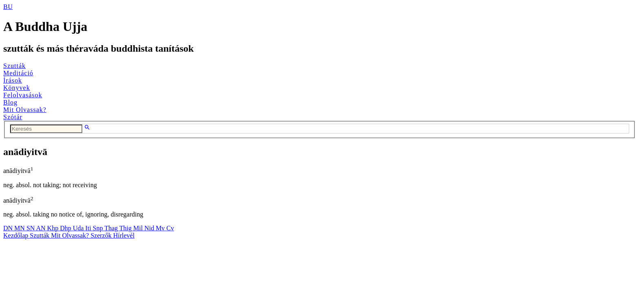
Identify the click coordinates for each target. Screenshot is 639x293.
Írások (12, 80)
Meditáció (18, 73)
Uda (79, 228)
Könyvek (16, 87)
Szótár (12, 117)
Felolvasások (22, 95)
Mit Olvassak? (24, 109)
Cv (170, 228)
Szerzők (101, 235)
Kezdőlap (16, 235)
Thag (111, 228)
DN (8, 228)
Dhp (66, 228)
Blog (10, 102)
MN (20, 228)
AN (41, 228)
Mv (161, 228)
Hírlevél (123, 235)
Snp (99, 228)
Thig (126, 228)
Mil (138, 228)
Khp (53, 228)
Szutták (14, 65)
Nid (150, 228)
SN (31, 228)
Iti (89, 228)
